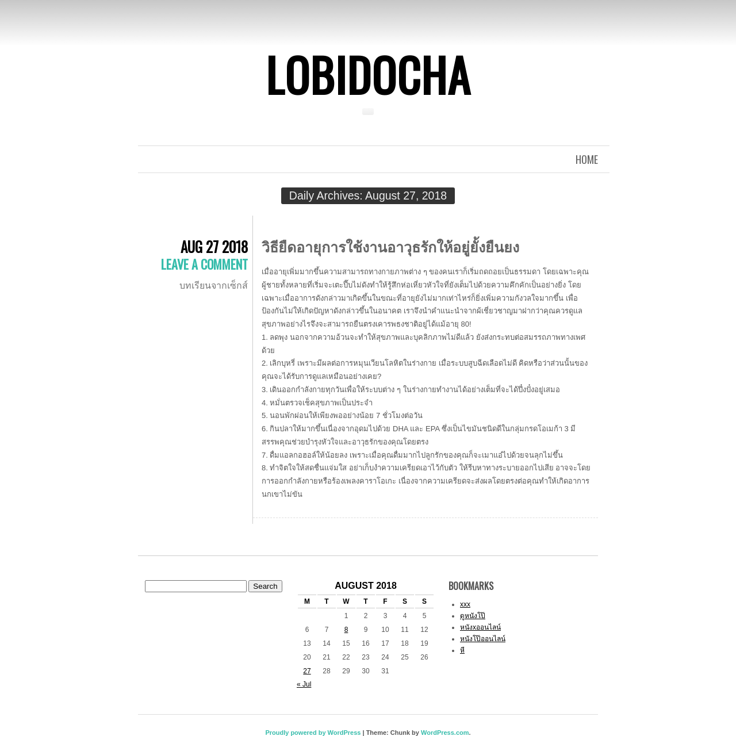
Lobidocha (368, 74)
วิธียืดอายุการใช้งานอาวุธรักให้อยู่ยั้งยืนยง (390, 245)
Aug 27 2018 (214, 246)
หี (462, 650)
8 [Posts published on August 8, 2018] (346, 630)
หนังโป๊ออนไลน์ (482, 639)
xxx (465, 604)
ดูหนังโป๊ (472, 616)
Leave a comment (204, 264)
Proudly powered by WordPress (313, 732)
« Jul (304, 684)
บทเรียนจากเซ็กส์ (213, 285)
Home (587, 159)
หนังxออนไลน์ (480, 627)
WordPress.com (445, 732)
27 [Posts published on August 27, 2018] (306, 671)
